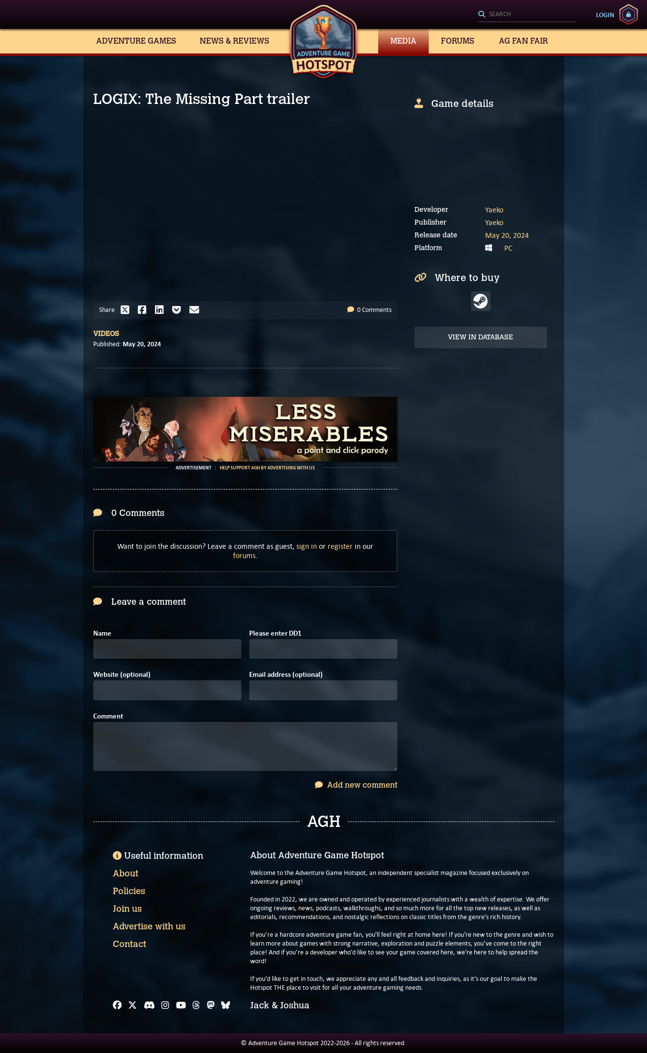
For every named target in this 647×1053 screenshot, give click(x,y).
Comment (108, 716)
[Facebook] (117, 1005)
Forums (457, 41)
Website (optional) (122, 674)
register (340, 546)
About (125, 873)
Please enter (275, 633)
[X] (132, 1005)
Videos (106, 334)
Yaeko (494, 209)
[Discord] (149, 1005)
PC (508, 248)
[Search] (527, 14)
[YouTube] (181, 1005)
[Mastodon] (211, 1005)
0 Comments (369, 310)
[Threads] (196, 1005)
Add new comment (356, 785)
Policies (129, 891)
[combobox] (527, 14)
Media (403, 41)
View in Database (480, 337)
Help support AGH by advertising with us (267, 467)
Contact (129, 944)
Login (605, 14)
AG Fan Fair (523, 41)
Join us (127, 908)
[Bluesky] (225, 1005)
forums (244, 555)
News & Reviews (234, 41)
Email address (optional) (286, 674)
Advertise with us (149, 926)
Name (102, 633)
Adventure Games (136, 41)
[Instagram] (165, 1005)
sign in (306, 546)
